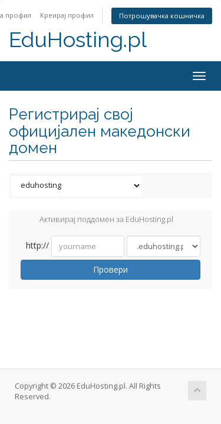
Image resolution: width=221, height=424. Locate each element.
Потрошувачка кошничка (161, 15)
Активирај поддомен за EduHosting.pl (97, 220)
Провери (110, 269)
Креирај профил (67, 15)
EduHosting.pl (78, 39)
